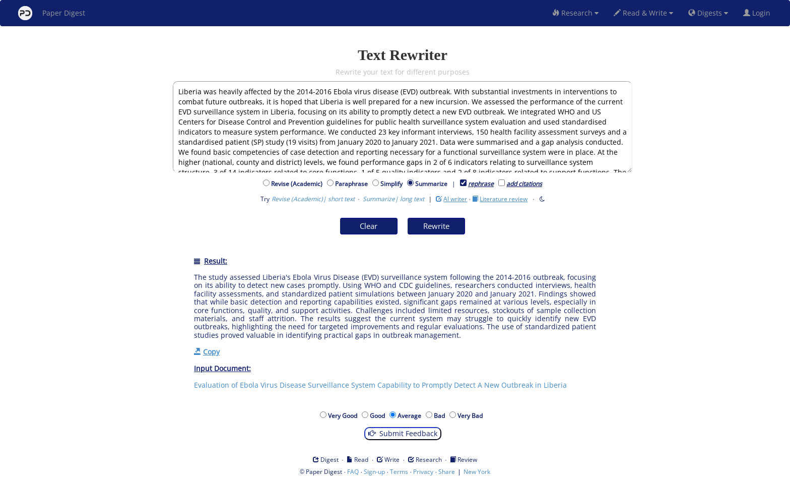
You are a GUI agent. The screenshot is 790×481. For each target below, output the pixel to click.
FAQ (353, 471)
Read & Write (643, 13)
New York (477, 471)
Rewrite (436, 226)
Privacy (423, 471)
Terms (399, 471)
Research (575, 13)
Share (446, 471)
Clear (368, 226)
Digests (708, 13)
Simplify (393, 184)
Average (411, 415)
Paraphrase (353, 184)
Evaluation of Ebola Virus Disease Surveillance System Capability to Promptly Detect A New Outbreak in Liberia (380, 385)
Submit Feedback (402, 433)
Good (379, 415)
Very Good (344, 415)
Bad (441, 415)
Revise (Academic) (298, 184)
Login (758, 13)
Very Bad (471, 415)
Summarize (431, 184)
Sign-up (374, 471)
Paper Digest (51, 13)
